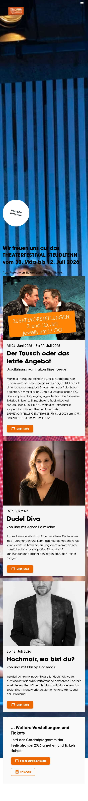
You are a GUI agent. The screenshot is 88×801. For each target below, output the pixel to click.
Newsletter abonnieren (16, 213)
